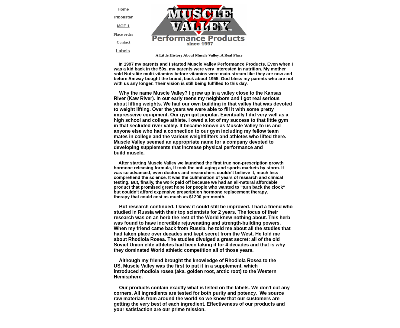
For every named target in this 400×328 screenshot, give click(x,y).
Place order (124, 34)
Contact (123, 42)
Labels (123, 50)
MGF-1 (123, 26)
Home (123, 9)
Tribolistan (123, 17)
